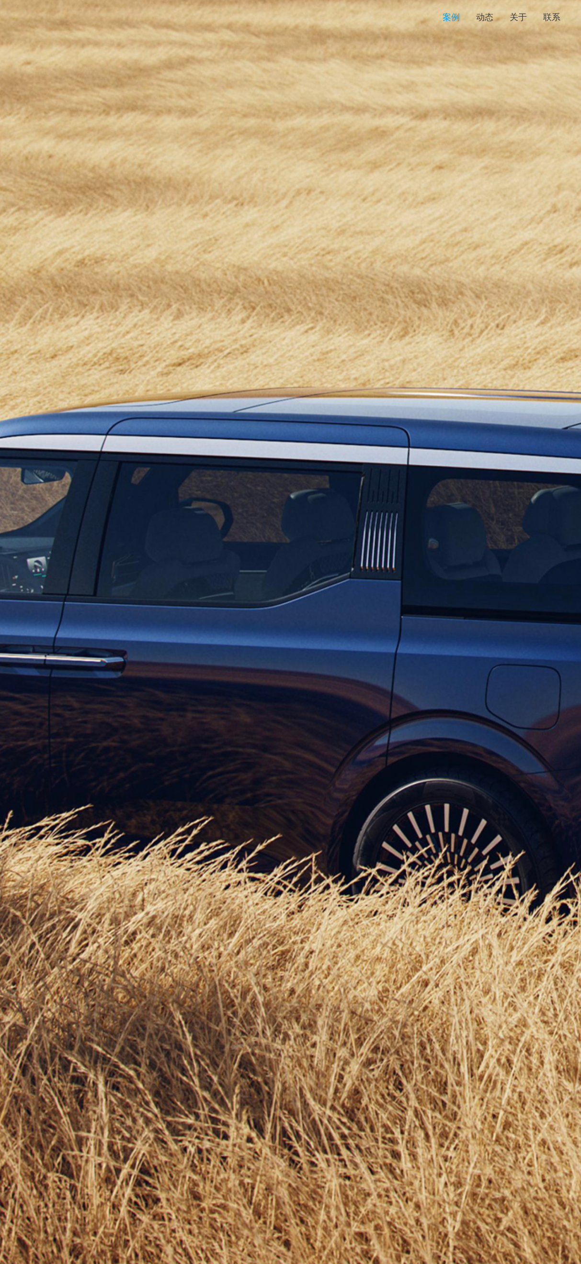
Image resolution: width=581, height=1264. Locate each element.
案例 (451, 17)
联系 (551, 17)
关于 (518, 17)
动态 (484, 17)
